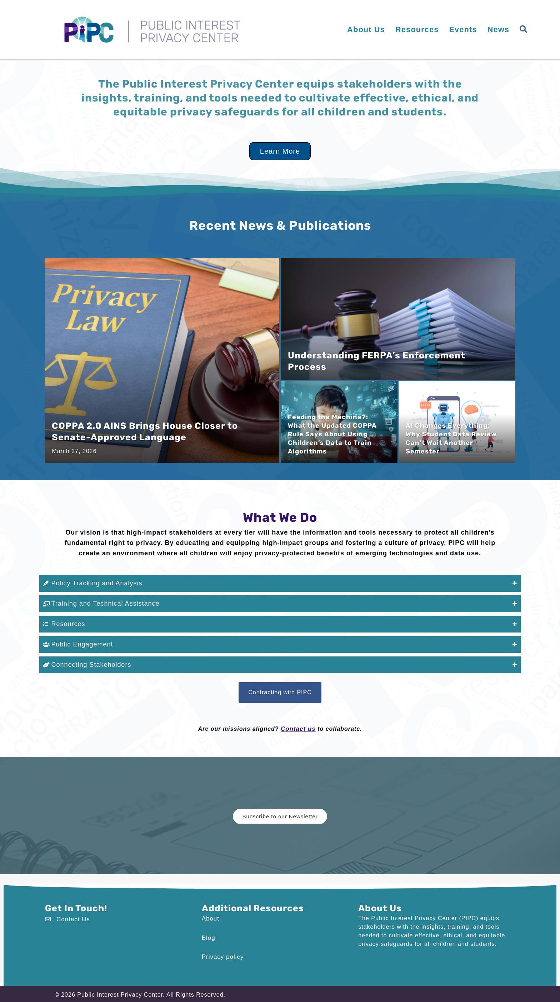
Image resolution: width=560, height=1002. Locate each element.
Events (463, 29)
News (498, 29)
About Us (366, 29)
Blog (208, 931)
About (210, 913)
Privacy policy (222, 950)
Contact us (298, 724)
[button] (525, 29)
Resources (417, 29)
